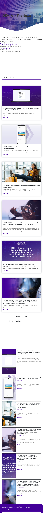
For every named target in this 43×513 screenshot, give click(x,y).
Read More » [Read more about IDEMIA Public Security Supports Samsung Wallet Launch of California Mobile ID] (6, 154)
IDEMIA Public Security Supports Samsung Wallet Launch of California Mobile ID (29, 377)
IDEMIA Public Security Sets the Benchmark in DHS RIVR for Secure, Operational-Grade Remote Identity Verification (20, 263)
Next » (26, 316)
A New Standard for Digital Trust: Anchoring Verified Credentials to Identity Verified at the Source (21, 109)
